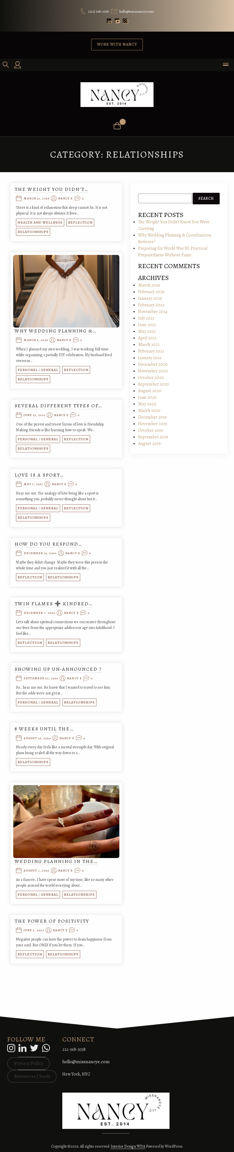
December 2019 (152, 417)
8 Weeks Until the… (44, 728)
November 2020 (153, 371)
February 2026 (151, 292)
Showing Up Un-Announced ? (58, 669)
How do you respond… (48, 544)
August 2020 (150, 391)
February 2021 (151, 351)
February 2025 (151, 305)
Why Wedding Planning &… (55, 331)
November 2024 (152, 312)
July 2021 (146, 318)
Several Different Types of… (58, 405)
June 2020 (147, 397)
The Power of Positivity (52, 921)
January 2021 (150, 358)
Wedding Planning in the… (56, 861)
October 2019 (150, 430)
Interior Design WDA (128, 1146)
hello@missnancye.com (86, 1061)
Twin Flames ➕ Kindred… (53, 603)
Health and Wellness (40, 222)
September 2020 (153, 384)
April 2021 (147, 338)
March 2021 (149, 345)
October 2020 (151, 378)
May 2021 (146, 331)
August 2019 (149, 444)
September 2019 (153, 437)
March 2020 (149, 411)
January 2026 (150, 298)
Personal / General (38, 369)
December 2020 (153, 364)
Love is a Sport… (39, 475)
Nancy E (65, 198)
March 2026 (149, 285)
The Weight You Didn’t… (51, 189)
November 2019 (152, 424)
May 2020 (147, 404)
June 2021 (147, 325)
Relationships (33, 231)
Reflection (80, 222)
